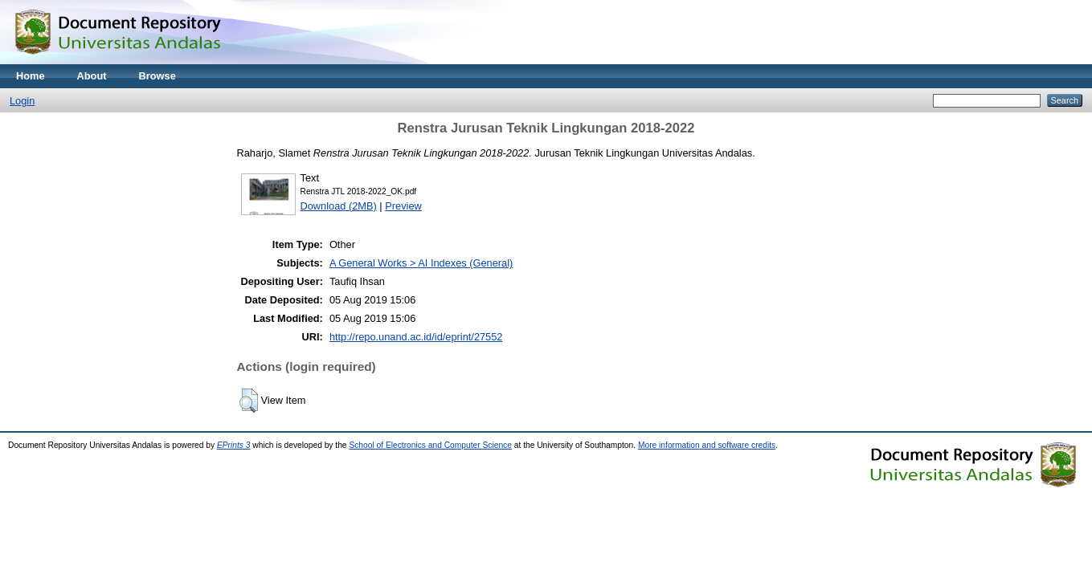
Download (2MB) (339, 206)
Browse (157, 76)
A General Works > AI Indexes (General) (421, 263)
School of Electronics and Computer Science (430, 445)
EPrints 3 (234, 445)
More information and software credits (706, 445)
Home (30, 76)
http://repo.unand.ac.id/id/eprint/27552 (416, 337)
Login (22, 101)
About (92, 76)
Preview (403, 206)
